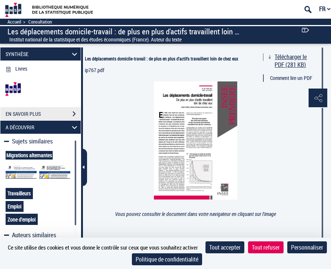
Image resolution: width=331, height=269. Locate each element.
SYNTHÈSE (42, 54)
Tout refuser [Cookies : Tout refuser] (266, 247)
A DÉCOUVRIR (42, 127)
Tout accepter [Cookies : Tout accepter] (225, 247)
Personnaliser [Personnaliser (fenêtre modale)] (307, 247)
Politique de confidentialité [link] (167, 259)
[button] (318, 98)
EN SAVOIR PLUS (43, 114)
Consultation (40, 22)
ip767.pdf (94, 70)
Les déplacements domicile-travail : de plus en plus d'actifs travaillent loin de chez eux (161, 59)
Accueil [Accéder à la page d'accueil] (14, 22)
